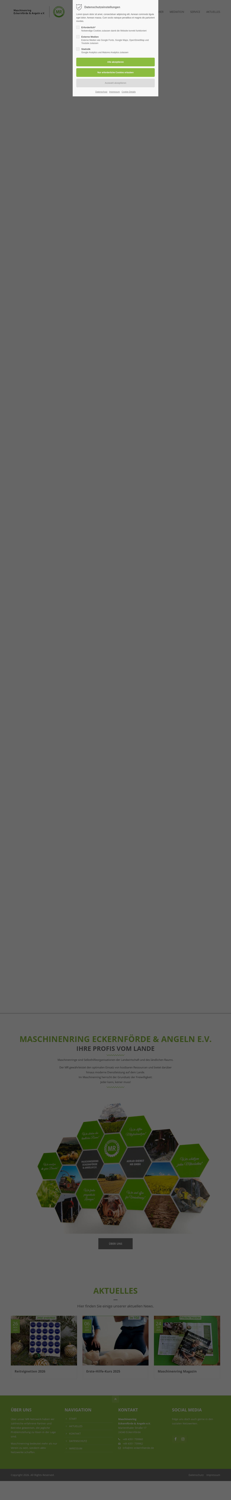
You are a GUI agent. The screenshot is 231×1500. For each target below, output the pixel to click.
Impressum (114, 92)
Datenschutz (101, 92)
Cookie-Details (129, 92)
